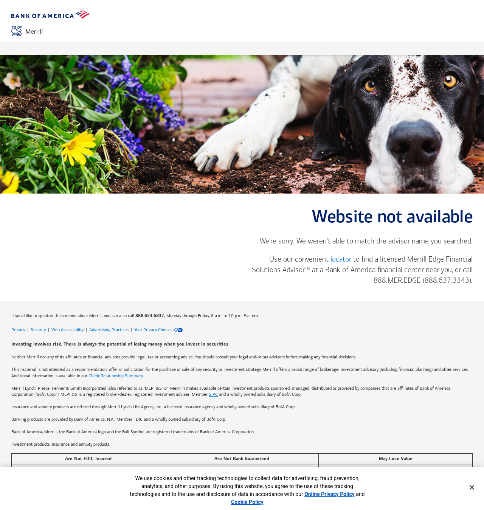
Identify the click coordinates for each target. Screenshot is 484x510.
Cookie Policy (247, 502)
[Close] (472, 487)
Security (38, 329)
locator (340, 260)
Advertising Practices (109, 329)
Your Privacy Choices (153, 329)
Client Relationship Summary (115, 375)
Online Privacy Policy (329, 494)
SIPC (213, 394)
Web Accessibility (67, 329)
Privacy (18, 329)
